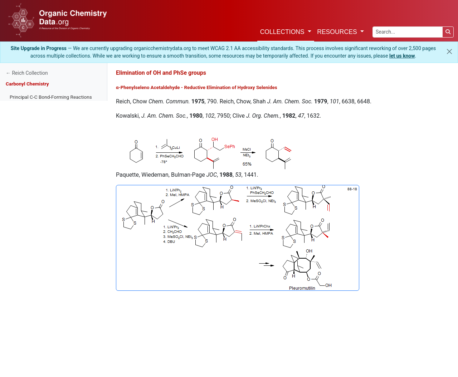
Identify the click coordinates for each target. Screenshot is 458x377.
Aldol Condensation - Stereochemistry (50, 354)
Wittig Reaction (26, 290)
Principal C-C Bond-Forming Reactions (51, 97)
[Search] (448, 32)
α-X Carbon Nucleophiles (36, 279)
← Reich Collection (27, 73)
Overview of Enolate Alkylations (43, 161)
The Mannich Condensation (39, 268)
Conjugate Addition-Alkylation (41, 215)
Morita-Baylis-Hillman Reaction (43, 236)
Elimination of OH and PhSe (40, 322)
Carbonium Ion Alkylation (37, 193)
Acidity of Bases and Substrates (44, 118)
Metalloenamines (28, 183)
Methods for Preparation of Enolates (49, 129)
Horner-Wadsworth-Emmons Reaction (50, 301)
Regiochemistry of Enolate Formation (50, 108)
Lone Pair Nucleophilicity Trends (44, 150)
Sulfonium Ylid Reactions (37, 344)
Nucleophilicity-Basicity (35, 140)
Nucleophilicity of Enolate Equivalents (50, 172)
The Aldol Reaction (30, 226)
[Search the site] (407, 32)
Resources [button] (338, 31)
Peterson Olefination (32, 311)
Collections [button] (283, 31)
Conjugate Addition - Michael (41, 204)
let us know (402, 56)
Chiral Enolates (26, 365)
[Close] (449, 51)
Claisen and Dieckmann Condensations (52, 247)
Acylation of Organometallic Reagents (50, 258)
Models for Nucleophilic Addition (45, 333)
